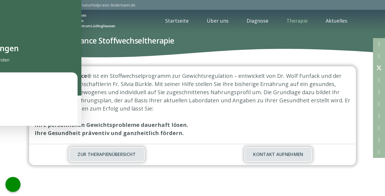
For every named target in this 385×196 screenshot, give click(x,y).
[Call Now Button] (12, 184)
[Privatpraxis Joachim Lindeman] (36, 20)
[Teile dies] (379, 56)
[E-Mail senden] (379, 44)
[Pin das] (379, 92)
